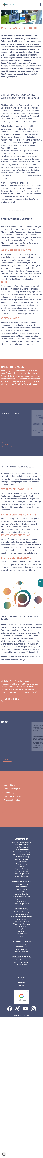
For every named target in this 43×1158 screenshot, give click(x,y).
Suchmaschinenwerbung (21, 852)
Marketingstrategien (21, 894)
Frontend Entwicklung (21, 912)
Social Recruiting (21, 960)
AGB (21, 980)
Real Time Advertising (22, 871)
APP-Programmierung (21, 921)
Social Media (21, 944)
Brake (14, 142)
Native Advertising (22, 947)
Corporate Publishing (13, 796)
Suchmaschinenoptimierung (21, 842)
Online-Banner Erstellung (21, 896)
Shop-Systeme (21, 919)
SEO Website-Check (21, 934)
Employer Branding (12, 800)
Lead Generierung (21, 861)
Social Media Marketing (21, 857)
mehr (7, 444)
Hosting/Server (21, 929)
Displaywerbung (21, 864)
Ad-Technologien (21, 926)
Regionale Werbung (21, 869)
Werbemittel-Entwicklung (21, 924)
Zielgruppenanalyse (21, 899)
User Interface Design (21, 884)
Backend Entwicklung (22, 914)
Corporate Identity (22, 889)
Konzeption (21, 891)
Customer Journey (21, 844)
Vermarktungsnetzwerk (21, 847)
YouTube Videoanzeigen (21, 876)
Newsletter (21, 866)
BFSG (21, 936)
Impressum (21, 977)
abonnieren (12, 699)
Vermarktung (9, 785)
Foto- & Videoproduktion (22, 874)
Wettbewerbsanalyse (21, 859)
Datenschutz (21, 983)
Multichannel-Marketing (21, 849)
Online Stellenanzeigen (21, 962)
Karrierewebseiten (21, 965)
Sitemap (21, 985)
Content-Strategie (21, 949)
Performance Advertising (21, 854)
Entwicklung (9, 792)
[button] (4, 1154)
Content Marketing (21, 951)
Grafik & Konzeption (12, 789)
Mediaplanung (21, 901)
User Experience (21, 887)
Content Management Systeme (21, 917)
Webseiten (21, 931)
